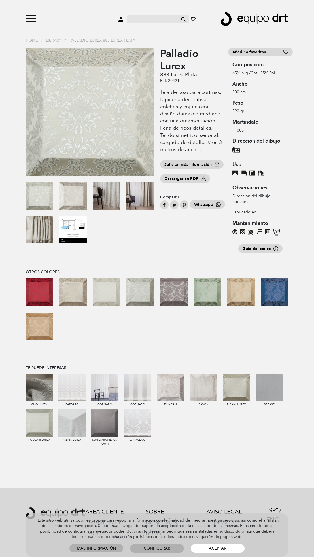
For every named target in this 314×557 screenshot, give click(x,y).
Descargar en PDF (185, 178)
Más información (96, 548)
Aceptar (217, 548)
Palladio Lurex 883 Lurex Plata (102, 40)
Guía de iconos (260, 248)
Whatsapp (207, 204)
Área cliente (104, 512)
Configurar (157, 548)
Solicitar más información (191, 164)
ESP (270, 510)
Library (53, 40)
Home (32, 40)
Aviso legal (224, 512)
